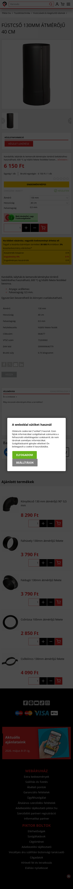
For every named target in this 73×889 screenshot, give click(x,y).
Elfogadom (24, 455)
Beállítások (25, 462)
